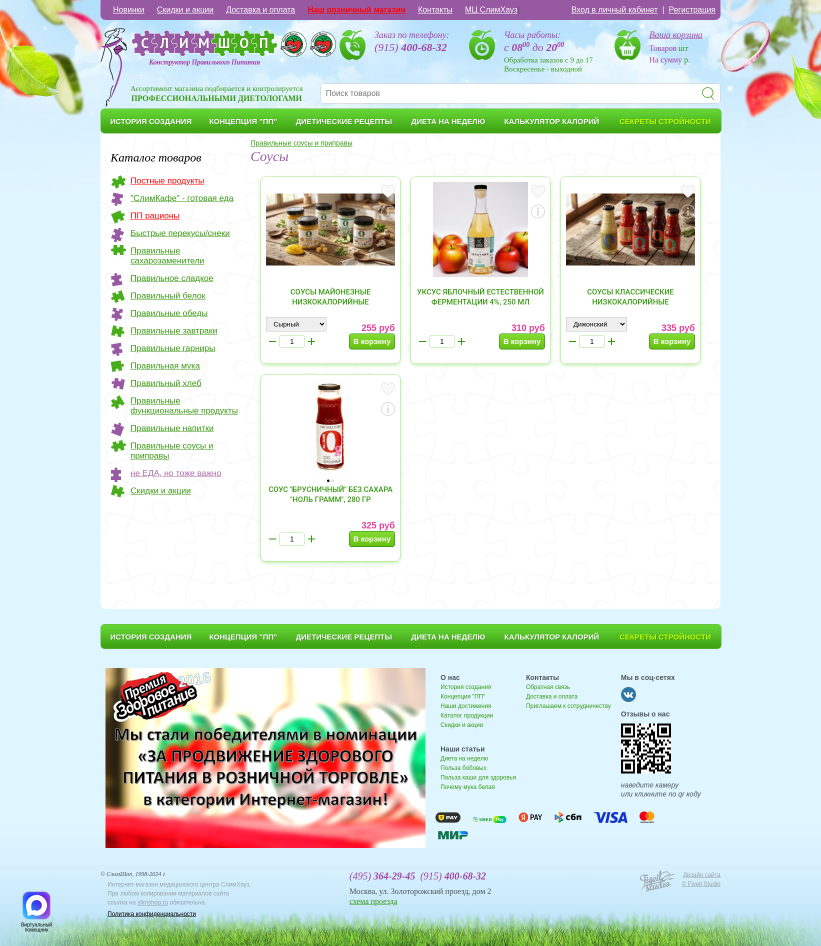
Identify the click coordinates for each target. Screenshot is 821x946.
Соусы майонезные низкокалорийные (330, 297)
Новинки (128, 10)
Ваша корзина (676, 35)
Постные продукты (167, 181)
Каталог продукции (466, 715)
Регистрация (692, 10)
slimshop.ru (153, 902)
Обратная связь (548, 687)
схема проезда (374, 901)
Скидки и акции (185, 10)
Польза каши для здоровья (478, 777)
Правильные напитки (172, 428)
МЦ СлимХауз (491, 10)
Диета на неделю (464, 758)
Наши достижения (465, 706)
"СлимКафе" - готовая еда (182, 198)
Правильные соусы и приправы (171, 450)
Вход (615, 10)
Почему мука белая (467, 787)
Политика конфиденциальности (152, 914)
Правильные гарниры (173, 348)
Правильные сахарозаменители (167, 256)
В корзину (372, 341)
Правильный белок (168, 295)
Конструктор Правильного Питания (204, 62)
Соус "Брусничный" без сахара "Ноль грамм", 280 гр (330, 494)
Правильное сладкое (172, 278)
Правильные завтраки (174, 331)
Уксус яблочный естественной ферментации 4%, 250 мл (480, 297)
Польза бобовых (463, 768)
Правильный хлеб (166, 383)
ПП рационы (155, 215)
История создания (465, 687)
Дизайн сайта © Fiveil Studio (701, 880)
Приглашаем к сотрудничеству (568, 706)
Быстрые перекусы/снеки (180, 233)
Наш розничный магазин (357, 10)
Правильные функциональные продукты (184, 406)
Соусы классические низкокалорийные (630, 297)
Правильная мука (165, 365)
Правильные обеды (169, 313)
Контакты (435, 10)
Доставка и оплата (260, 10)
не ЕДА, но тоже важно (176, 473)
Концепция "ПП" (462, 696)
